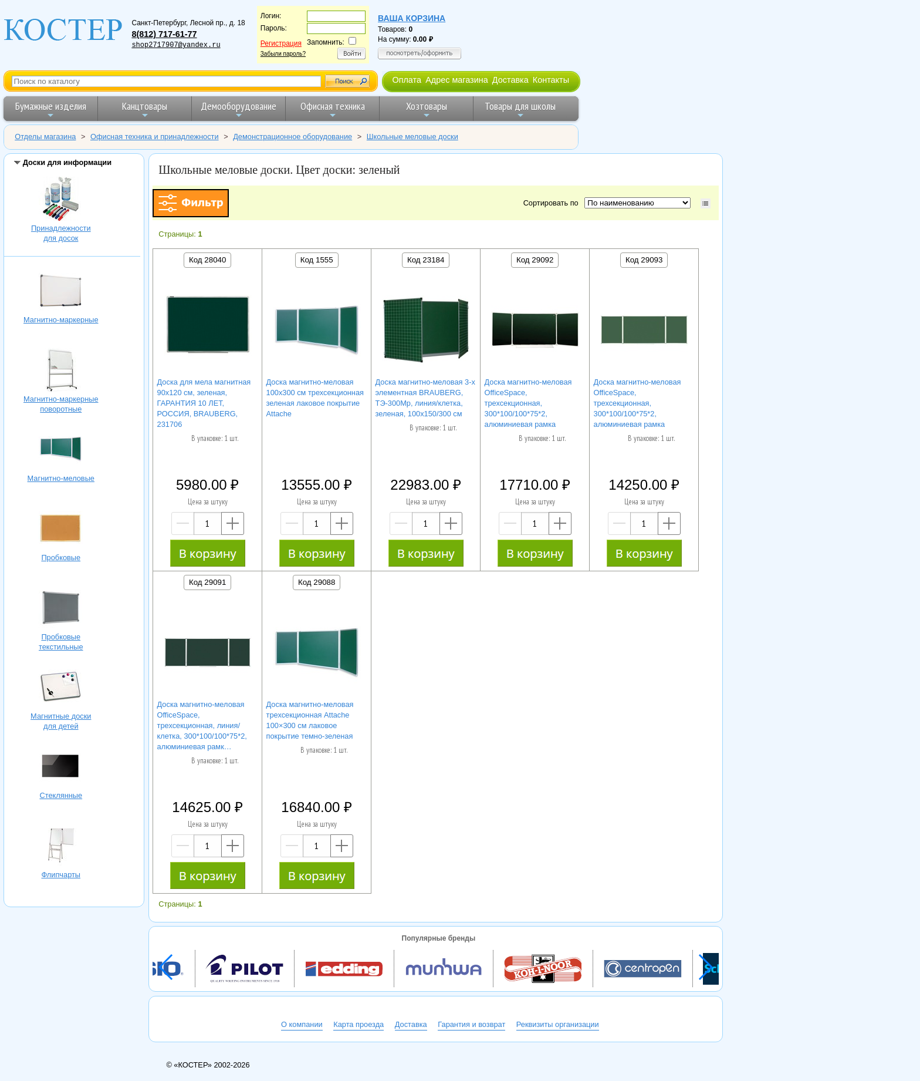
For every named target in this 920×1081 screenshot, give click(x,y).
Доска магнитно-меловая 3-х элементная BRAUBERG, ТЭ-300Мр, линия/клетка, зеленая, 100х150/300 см (425, 398)
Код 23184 (425, 259)
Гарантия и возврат (471, 1024)
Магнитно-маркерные (61, 291)
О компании (302, 1024)
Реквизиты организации (557, 1024)
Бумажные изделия (50, 109)
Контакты (551, 80)
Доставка (510, 80)
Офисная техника (332, 109)
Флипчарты (61, 846)
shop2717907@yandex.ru (175, 45)
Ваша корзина (411, 18)
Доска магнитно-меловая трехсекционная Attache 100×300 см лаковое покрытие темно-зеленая (310, 720)
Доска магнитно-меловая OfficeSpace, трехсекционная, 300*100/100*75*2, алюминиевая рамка (528, 403)
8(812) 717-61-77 (164, 34)
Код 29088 (316, 582)
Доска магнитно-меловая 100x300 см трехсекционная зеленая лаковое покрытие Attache (315, 398)
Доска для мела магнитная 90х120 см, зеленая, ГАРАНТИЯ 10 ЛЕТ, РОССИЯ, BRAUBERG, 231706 (204, 403)
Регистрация (281, 43)
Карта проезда (358, 1024)
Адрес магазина (456, 80)
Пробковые (61, 529)
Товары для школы (520, 109)
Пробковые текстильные (61, 608)
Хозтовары (426, 109)
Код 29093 (643, 259)
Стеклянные (61, 767)
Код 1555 (316, 259)
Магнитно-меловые (61, 450)
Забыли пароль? (283, 53)
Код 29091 (207, 582)
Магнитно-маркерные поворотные (61, 371)
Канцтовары (144, 109)
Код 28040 (207, 259)
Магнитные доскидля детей (61, 688)
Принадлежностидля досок (61, 200)
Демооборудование (238, 109)
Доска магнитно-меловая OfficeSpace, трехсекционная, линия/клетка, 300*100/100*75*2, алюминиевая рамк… (202, 725)
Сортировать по (553, 202)
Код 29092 (534, 259)
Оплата (406, 80)
